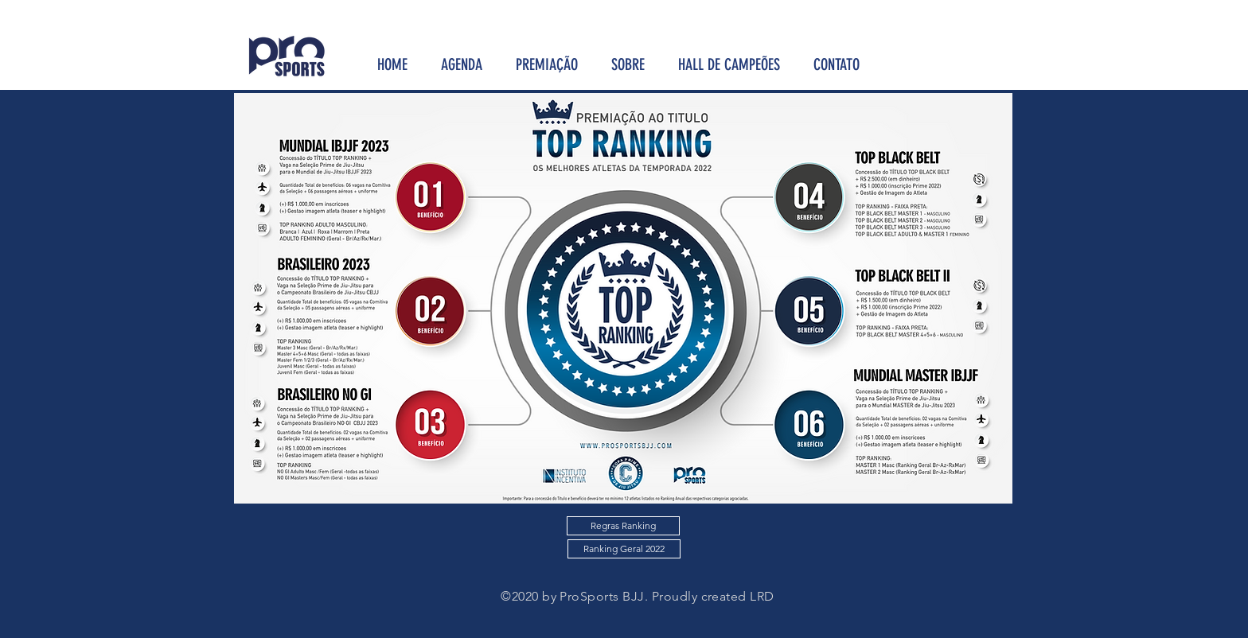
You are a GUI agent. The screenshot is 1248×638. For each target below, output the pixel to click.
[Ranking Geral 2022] (624, 548)
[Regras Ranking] (623, 525)
